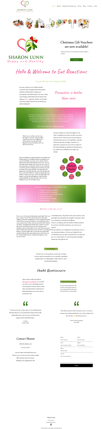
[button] (59, 6)
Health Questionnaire (58, 126)
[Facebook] (51, 424)
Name (62, 337)
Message (62, 353)
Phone (62, 342)
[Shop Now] (76, 59)
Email (78, 337)
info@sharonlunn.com (28, 291)
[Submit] (76, 365)
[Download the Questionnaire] (68, 282)
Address (79, 342)
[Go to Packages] (51, 249)
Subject (62, 348)
